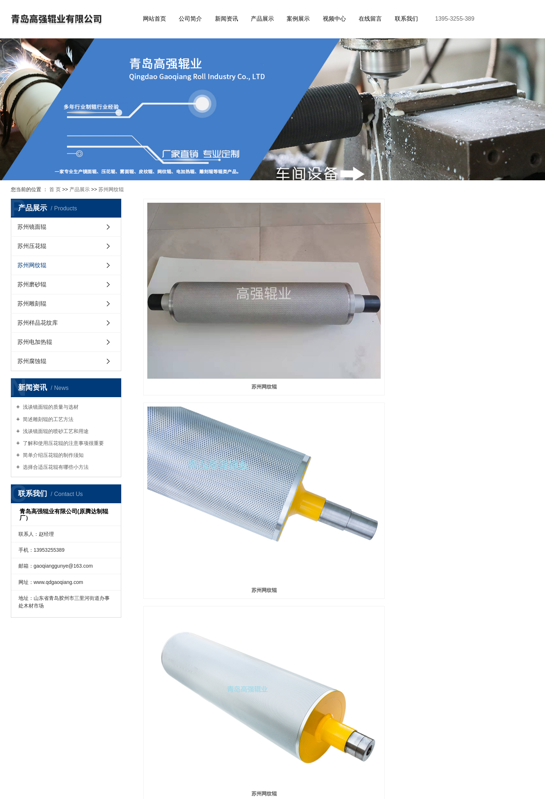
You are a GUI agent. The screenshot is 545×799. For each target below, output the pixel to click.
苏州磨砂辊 (31, 284)
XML (289, 788)
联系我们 (406, 19)
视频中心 (334, 19)
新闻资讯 (226, 19)
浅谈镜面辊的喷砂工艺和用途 (55, 431)
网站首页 (154, 19)
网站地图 (258, 788)
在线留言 (370, 19)
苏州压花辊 (31, 246)
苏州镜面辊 (31, 227)
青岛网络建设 (428, 779)
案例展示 (298, 19)
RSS (275, 788)
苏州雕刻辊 (31, 303)
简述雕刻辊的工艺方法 (47, 419)
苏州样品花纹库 (37, 323)
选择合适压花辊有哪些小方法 (55, 467)
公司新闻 (111, 675)
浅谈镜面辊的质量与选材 (50, 407)
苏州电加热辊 (34, 342)
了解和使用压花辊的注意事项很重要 (62, 443)
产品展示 (262, 19)
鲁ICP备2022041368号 (301, 779)
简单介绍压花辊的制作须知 (52, 455)
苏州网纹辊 (111, 189)
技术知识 (111, 697)
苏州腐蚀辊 (31, 361)
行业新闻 (111, 686)
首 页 (55, 189)
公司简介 (190, 19)
